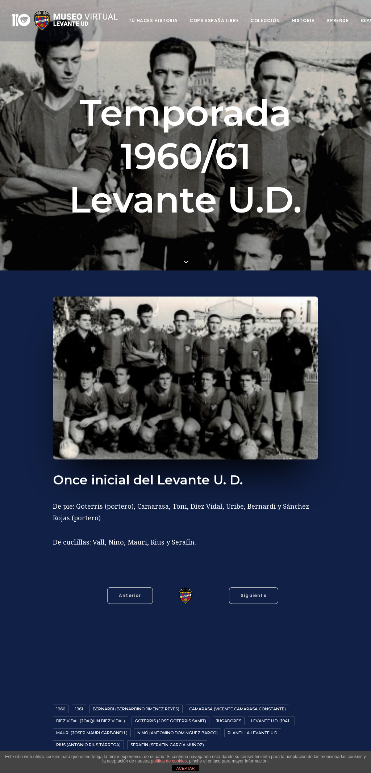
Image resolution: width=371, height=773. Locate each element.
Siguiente (254, 594)
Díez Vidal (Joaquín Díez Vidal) (90, 719)
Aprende (337, 20)
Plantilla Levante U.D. (253, 731)
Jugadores (228, 719)
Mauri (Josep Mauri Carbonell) (92, 731)
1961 (79, 707)
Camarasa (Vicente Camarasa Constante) (237, 707)
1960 (60, 707)
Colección (265, 20)
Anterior (130, 594)
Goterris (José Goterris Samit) (170, 719)
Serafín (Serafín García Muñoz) (167, 743)
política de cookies (169, 761)
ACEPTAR (185, 768)
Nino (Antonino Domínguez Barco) (177, 731)
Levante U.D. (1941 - (271, 719)
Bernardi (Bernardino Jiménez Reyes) (136, 707)
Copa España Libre (214, 20)
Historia (303, 20)
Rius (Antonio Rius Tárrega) (88, 743)
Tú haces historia (153, 20)
